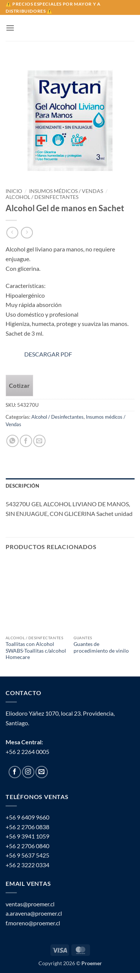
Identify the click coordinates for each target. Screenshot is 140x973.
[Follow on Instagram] (28, 772)
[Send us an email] (41, 772)
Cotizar (19, 385)
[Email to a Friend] (39, 441)
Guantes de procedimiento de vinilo (101, 647)
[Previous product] (26, 232)
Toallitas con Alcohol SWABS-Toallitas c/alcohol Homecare (36, 650)
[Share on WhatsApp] (12, 441)
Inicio (14, 191)
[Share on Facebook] (26, 441)
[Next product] (12, 232)
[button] (10, 28)
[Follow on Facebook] (15, 772)
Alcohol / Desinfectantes (42, 197)
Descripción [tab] (22, 486)
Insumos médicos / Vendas (66, 191)
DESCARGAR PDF (39, 354)
